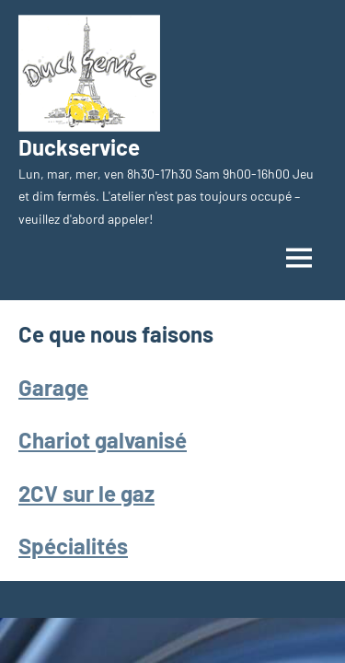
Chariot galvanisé (102, 439)
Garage (53, 387)
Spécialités (73, 545)
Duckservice (79, 147)
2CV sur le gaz (86, 493)
